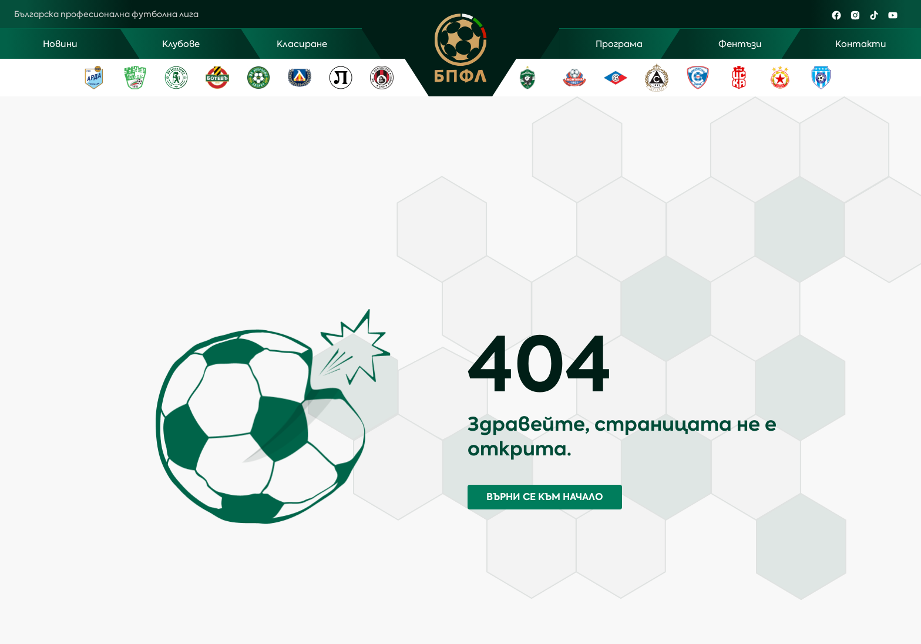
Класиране (302, 44)
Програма (619, 44)
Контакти (860, 44)
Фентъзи (740, 44)
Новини (60, 44)
